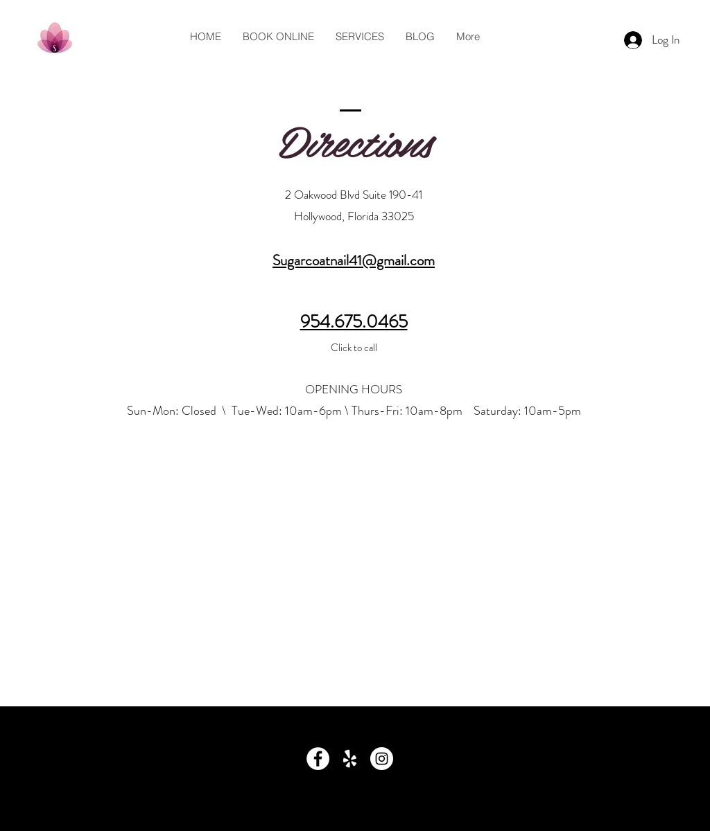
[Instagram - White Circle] (381, 758)
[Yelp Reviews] (349, 758)
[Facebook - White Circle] (317, 758)
